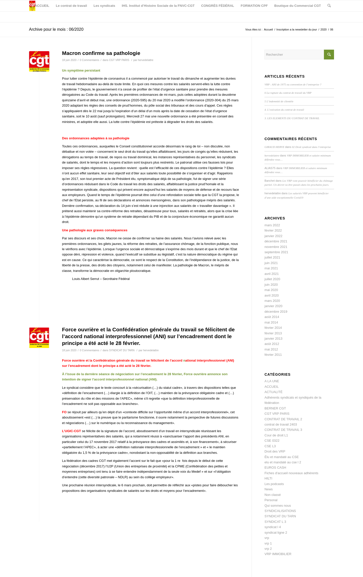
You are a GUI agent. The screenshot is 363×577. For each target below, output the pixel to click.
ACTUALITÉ (273, 392)
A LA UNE (271, 381)
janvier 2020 (273, 306)
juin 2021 (271, 263)
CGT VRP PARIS (119, 59)
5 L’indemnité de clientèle (278, 101)
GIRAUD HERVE (274, 146)
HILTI (268, 478)
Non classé (272, 495)
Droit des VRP (274, 451)
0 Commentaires (89, 59)
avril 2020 (271, 295)
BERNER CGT (275, 408)
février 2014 (273, 328)
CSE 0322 (271, 440)
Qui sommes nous (277, 505)
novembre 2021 (275, 247)
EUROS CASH (275, 467)
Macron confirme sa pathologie (101, 53)
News (268, 489)
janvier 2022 (273, 236)
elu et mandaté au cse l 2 (282, 462)
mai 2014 (271, 322)
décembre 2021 (275, 241)
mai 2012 (271, 349)
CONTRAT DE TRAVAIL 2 (283, 419)
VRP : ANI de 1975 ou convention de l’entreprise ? (292, 84)
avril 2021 (271, 274)
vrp (266, 538)
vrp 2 (268, 549)
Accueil (268, 29)
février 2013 (273, 333)
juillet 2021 (272, 257)
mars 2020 (272, 301)
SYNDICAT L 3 (275, 522)
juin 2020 (271, 284)
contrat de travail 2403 (280, 424)
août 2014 (271, 317)
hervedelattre (145, 59)
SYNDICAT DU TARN (122, 350)
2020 (323, 29)
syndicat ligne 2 (275, 532)
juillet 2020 (272, 279)
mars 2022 (272, 225)
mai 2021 (271, 268)
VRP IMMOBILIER (277, 554)
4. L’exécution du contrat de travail (284, 109)
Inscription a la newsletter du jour (296, 29)
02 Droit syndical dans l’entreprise (311, 146)
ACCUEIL (271, 387)
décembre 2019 (275, 311)
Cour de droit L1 (276, 435)
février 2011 (273, 355)
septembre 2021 (276, 252)
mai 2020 (271, 290)
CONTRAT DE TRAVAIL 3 (283, 430)
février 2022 (273, 230)
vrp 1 (268, 543)
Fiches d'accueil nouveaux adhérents (291, 473)
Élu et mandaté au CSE (281, 457)
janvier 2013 (273, 338)
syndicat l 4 (272, 527)
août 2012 (271, 344)
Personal (270, 500)
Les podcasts (274, 484)
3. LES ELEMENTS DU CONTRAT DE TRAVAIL (291, 118)
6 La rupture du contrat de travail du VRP (287, 92)
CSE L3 (270, 446)
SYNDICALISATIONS (280, 511)
